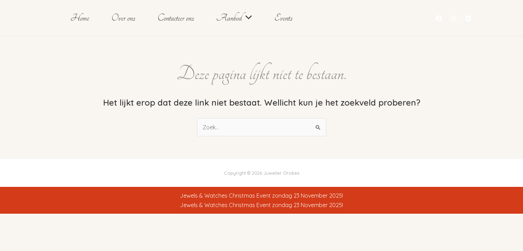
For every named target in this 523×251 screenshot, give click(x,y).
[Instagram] (453, 18)
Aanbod (234, 18)
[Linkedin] (468, 18)
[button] (247, 18)
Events (283, 17)
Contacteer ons (176, 17)
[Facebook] (439, 18)
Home (79, 17)
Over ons (123, 17)
